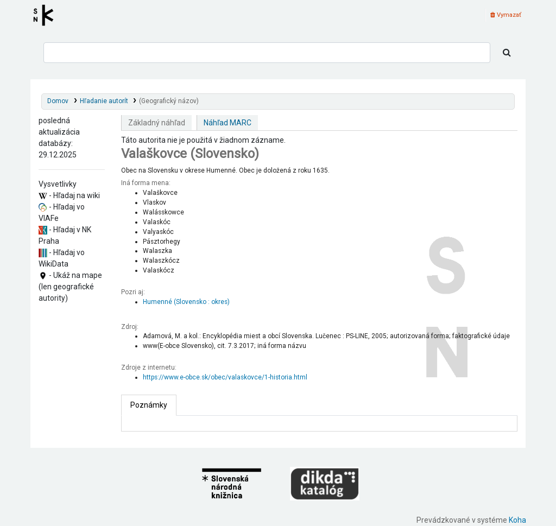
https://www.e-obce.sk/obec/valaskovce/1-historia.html (225, 377)
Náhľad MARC (227, 122)
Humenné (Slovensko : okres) (186, 302)
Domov (57, 101)
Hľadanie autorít (104, 101)
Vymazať (505, 14)
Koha (517, 520)
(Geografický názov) (169, 101)
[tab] (148, 405)
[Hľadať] (507, 52)
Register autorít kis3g (46, 15)
